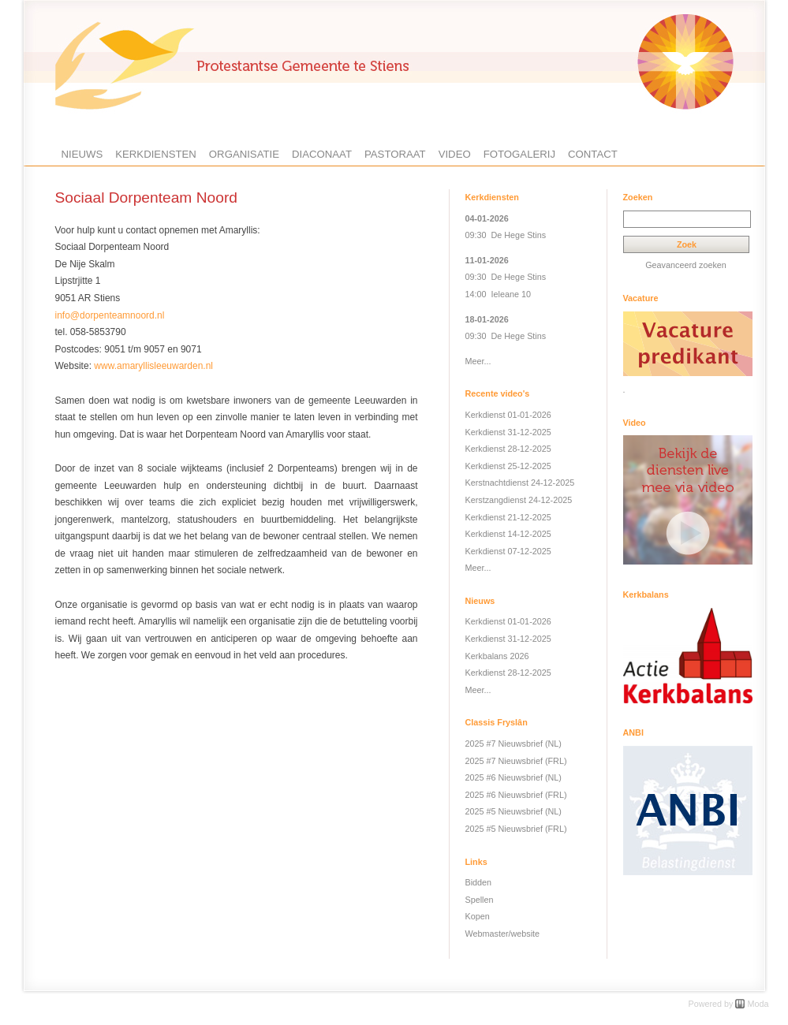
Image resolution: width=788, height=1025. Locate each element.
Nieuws (82, 154)
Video (455, 154)
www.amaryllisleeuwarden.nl (153, 365)
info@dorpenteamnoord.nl (110, 315)
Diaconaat (322, 154)
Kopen (477, 916)
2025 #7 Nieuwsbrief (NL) (513, 743)
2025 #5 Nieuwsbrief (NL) (513, 811)
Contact (593, 154)
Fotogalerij (519, 154)
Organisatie (244, 154)
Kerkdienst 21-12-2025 (508, 517)
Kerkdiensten (155, 154)
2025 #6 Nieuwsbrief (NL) (513, 777)
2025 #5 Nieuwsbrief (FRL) (516, 828)
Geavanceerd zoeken (685, 265)
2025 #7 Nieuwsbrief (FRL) (516, 761)
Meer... (478, 361)
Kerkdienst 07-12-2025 (508, 551)
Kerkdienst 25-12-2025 (508, 466)
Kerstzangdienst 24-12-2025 (519, 500)
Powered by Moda (728, 1003)
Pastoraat (395, 154)
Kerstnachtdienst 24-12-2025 (520, 482)
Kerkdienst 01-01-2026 (508, 414)
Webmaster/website (502, 933)
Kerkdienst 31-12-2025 (508, 432)
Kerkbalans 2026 (497, 656)
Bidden (478, 882)
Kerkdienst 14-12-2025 (508, 534)
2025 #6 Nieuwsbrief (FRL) (516, 795)
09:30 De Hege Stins (506, 235)
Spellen (479, 899)
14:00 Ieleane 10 (498, 294)
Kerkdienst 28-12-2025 (508, 448)
